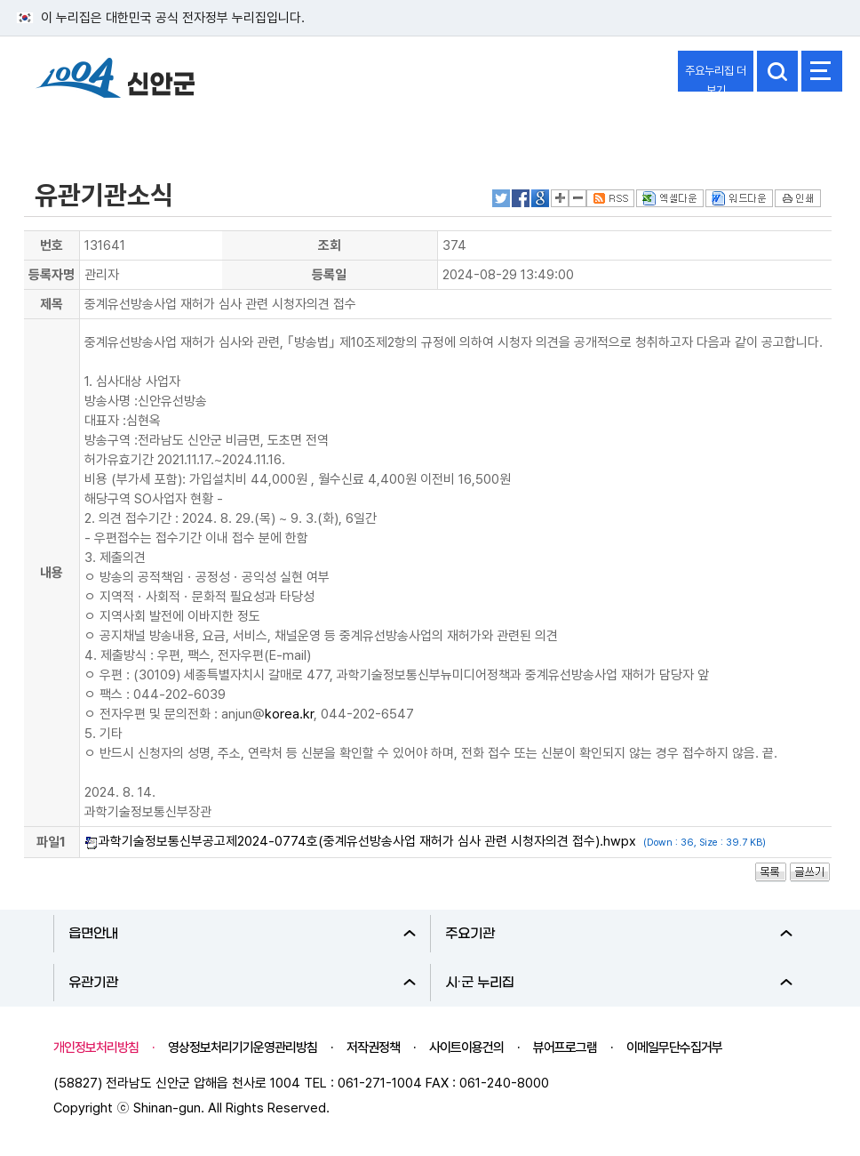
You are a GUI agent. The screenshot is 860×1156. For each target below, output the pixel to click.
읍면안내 (242, 934)
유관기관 (242, 983)
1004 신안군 (115, 80)
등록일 (329, 275)
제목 (51, 304)
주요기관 (618, 934)
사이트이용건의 (466, 1048)
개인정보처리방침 (96, 1048)
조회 (329, 245)
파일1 (51, 842)
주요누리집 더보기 (715, 78)
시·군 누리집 (618, 983)
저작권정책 (373, 1048)
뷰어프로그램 (565, 1048)
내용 (51, 573)
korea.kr (289, 714)
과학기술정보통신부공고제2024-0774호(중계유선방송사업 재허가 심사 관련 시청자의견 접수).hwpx (367, 841)
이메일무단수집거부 (674, 1048)
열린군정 (59, 127)
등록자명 (51, 275)
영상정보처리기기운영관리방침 (242, 1048)
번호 (51, 245)
